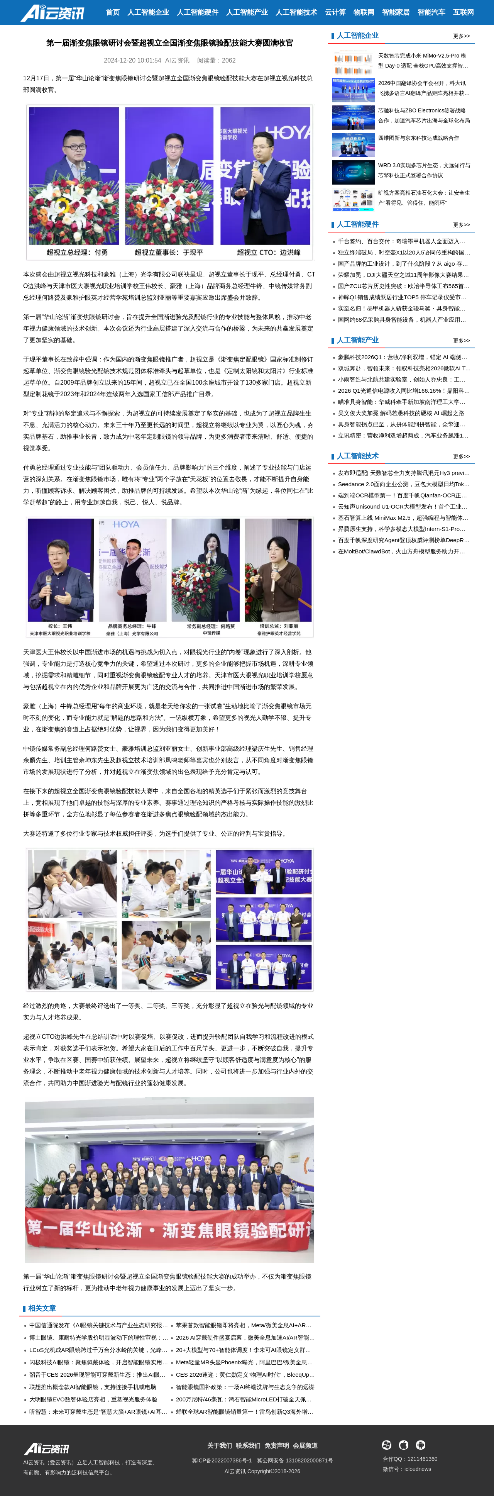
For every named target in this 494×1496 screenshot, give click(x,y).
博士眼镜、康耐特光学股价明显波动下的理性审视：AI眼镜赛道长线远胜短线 (127, 1337)
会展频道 (305, 1445)
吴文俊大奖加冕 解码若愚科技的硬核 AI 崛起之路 (401, 413)
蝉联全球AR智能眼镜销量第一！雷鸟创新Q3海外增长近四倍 (253, 1411)
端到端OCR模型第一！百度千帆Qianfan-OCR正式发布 (408, 495)
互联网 (463, 12)
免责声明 (276, 1445)
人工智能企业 (148, 12)
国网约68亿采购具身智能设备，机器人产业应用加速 (405, 319)
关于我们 (219, 1445)
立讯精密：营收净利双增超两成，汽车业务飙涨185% (406, 435)
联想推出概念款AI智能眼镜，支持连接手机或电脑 (92, 1387)
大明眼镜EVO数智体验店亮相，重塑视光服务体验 (93, 1399)
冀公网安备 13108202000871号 (295, 1460)
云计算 (335, 12)
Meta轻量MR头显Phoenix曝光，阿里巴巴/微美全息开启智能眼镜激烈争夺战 (273, 1362)
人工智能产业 (247, 12)
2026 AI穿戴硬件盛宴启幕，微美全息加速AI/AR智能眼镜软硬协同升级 (265, 1337)
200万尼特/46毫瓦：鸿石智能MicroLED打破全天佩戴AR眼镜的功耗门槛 (268, 1399)
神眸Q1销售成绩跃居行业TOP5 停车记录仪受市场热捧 (408, 297)
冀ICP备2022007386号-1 (222, 1460)
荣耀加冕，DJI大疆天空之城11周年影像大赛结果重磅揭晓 (412, 274)
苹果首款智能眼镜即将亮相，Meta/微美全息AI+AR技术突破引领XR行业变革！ (276, 1325)
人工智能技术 (296, 12)
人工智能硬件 (197, 12)
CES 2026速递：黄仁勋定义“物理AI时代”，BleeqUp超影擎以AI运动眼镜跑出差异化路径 (288, 1374)
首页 (113, 12)
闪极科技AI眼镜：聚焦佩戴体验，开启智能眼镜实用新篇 (101, 1362)
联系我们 (248, 1445)
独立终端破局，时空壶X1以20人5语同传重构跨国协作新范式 (416, 252)
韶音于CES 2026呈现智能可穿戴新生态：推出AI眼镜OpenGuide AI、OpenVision (133, 1374)
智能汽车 (431, 12)
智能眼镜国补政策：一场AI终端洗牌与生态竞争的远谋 (245, 1387)
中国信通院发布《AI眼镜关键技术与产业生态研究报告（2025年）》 (116, 1325)
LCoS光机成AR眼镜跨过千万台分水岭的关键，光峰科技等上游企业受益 (121, 1350)
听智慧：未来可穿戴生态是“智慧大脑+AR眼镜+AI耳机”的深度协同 (113, 1411)
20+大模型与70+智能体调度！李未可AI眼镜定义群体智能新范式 (258, 1350)
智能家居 (396, 12)
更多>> (461, 36)
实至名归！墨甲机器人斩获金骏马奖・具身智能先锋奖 (407, 308)
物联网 (364, 12)
